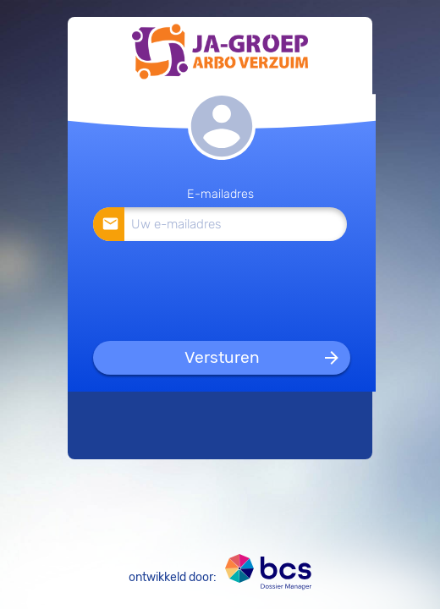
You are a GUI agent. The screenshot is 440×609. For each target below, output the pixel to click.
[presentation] (221, 290)
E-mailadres (220, 194)
